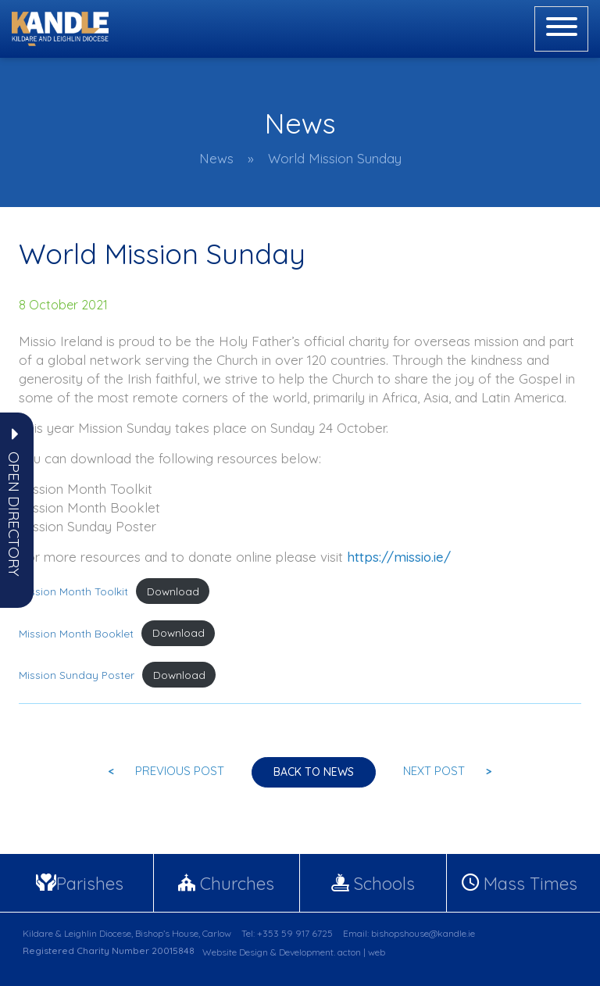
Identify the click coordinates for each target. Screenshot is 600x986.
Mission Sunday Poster (76, 674)
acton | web (361, 952)
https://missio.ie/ (399, 556)
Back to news (313, 772)
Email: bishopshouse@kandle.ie (409, 933)
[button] (14, 514)
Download (173, 591)
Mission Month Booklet (76, 632)
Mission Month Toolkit (73, 591)
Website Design (235, 952)
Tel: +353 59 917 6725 (287, 933)
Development (306, 952)
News (216, 158)
